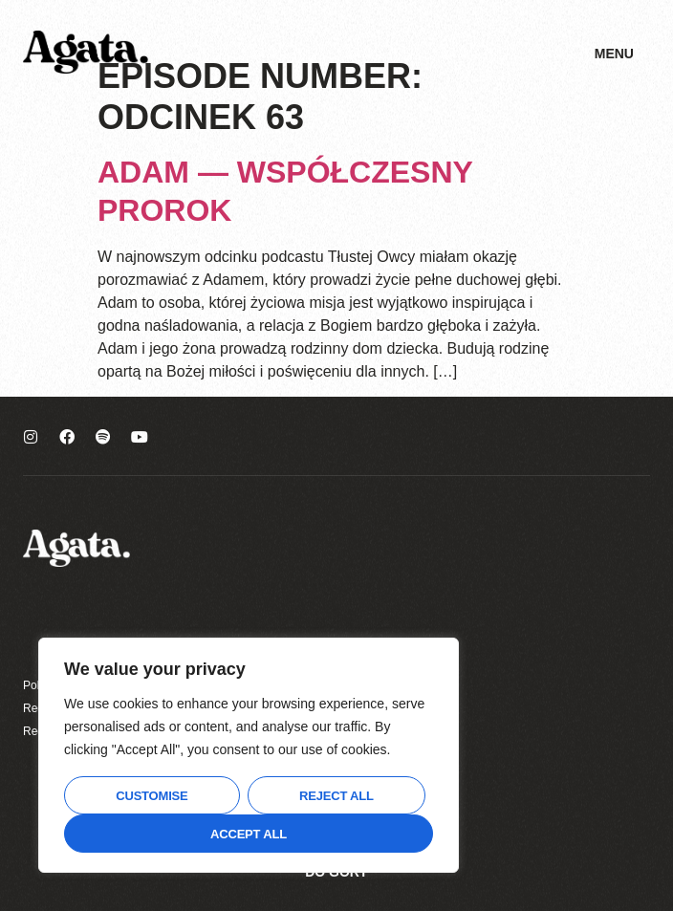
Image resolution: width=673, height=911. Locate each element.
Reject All (336, 796)
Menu (614, 53)
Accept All (248, 834)
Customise (151, 796)
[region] (248, 755)
